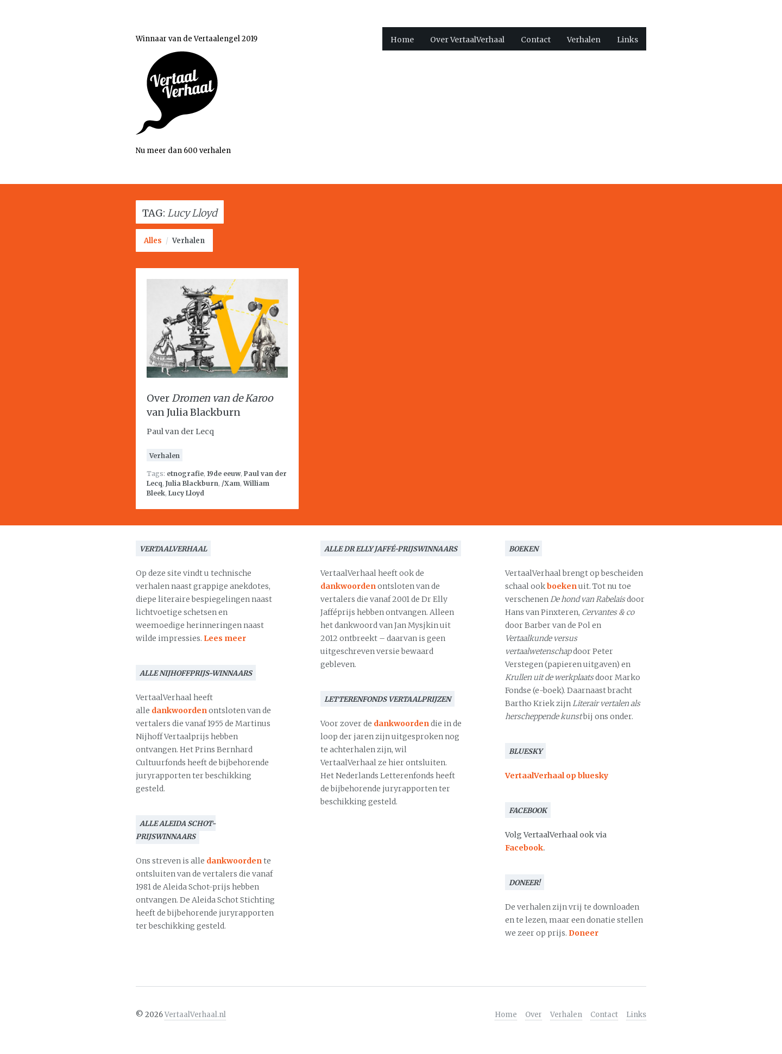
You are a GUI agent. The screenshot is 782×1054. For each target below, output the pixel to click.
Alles (153, 240)
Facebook (524, 848)
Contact (536, 40)
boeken (562, 586)
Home (402, 40)
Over (533, 1014)
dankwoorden (179, 710)
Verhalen (584, 40)
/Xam (231, 483)
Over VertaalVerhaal (467, 40)
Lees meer (225, 638)
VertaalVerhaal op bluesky (556, 775)
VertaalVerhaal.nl (195, 1014)
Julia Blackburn (192, 483)
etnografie (185, 473)
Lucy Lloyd (186, 493)
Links (627, 40)
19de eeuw (224, 473)
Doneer (583, 933)
